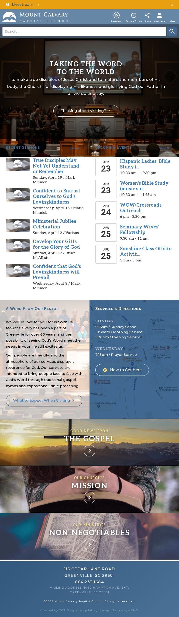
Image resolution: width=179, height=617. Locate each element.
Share (147, 21)
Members (159, 21)
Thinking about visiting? (83, 111)
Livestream (116, 21)
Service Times (134, 21)
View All (75, 148)
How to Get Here (126, 370)
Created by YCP (52, 610)
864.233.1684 (89, 582)
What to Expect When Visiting (41, 400)
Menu (173, 21)
